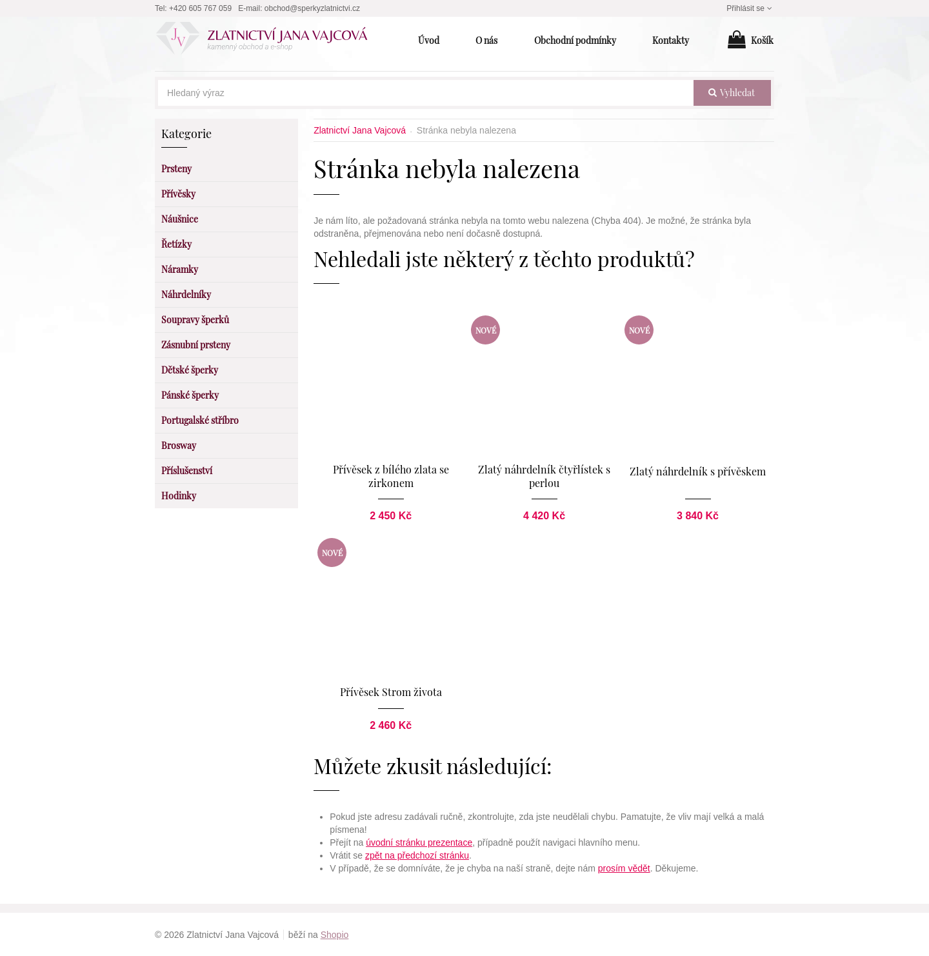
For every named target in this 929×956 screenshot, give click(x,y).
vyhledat (731, 92)
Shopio (335, 934)
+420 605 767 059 (200, 8)
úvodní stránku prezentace (419, 842)
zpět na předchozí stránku (417, 855)
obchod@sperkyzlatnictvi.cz (312, 8)
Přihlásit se (750, 8)
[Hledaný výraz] (426, 93)
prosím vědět (624, 867)
